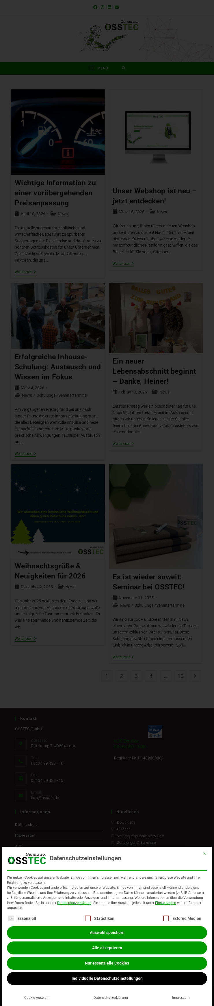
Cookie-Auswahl (36, 998)
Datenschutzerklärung (74, 903)
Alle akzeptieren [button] (107, 948)
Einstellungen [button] (165, 903)
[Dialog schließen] (204, 853)
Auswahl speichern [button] (107, 932)
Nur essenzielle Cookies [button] (107, 963)
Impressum (181, 998)
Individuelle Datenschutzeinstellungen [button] (107, 978)
